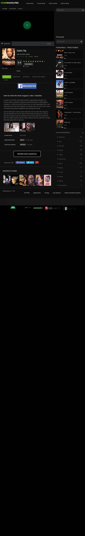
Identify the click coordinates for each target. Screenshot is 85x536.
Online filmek (30, 3)
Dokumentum (62, 159)
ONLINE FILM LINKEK (38, 76)
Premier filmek (41, 3)
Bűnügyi (61, 150)
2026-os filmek (65, 3)
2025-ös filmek (53, 3)
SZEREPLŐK (16, 76)
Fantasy (61, 176)
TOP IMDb (26, 192)
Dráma (18, 71)
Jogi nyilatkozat (57, 192)
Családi (61, 154)
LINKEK (6, 80)
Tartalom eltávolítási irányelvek (72, 192)
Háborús (61, 181)
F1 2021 (61, 172)
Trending (46, 192)
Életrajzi (61, 167)
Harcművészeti (62, 185)
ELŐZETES (26, 76)
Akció (60, 141)
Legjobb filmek (37, 192)
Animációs (61, 146)
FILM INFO (7, 76)
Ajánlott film (62, 137)
